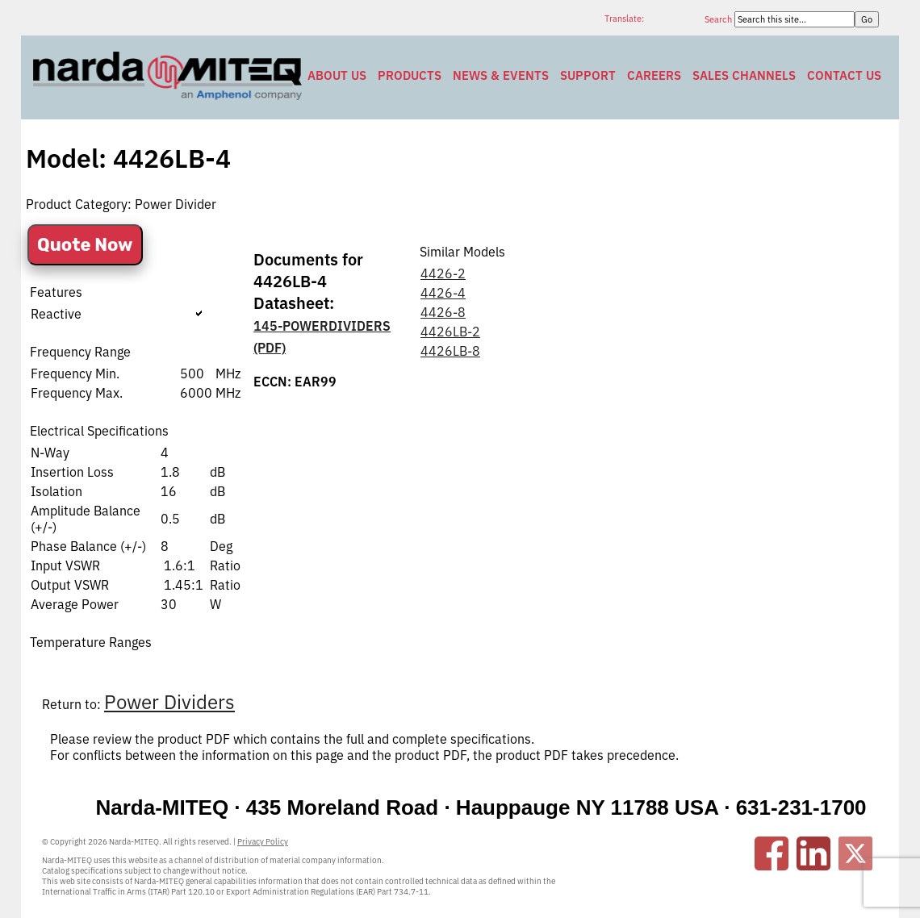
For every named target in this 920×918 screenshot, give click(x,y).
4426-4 (443, 293)
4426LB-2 (450, 331)
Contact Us (844, 75)
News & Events (501, 75)
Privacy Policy (262, 842)
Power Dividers (169, 702)
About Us (336, 75)
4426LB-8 (450, 351)
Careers (654, 75)
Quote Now (85, 245)
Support (588, 75)
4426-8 (443, 312)
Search (719, 19)
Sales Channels (744, 75)
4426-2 (443, 273)
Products (409, 75)
